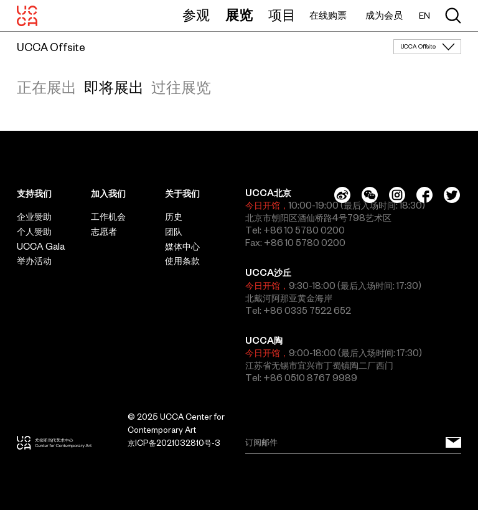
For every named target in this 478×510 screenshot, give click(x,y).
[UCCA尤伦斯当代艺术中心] (27, 15)
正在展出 (47, 87)
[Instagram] (397, 195)
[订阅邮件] (453, 443)
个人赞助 (34, 231)
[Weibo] (342, 195)
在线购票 (328, 15)
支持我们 (34, 193)
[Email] (353, 443)
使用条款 (182, 261)
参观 (196, 15)
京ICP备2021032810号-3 (174, 443)
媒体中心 (182, 246)
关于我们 (182, 193)
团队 (173, 231)
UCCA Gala (41, 246)
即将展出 (114, 87)
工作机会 (108, 216)
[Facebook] (424, 195)
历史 (173, 216)
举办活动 (34, 261)
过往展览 (181, 87)
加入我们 (108, 193)
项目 (282, 15)
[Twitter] (452, 195)
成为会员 (384, 15)
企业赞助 (34, 216)
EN (424, 16)
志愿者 (104, 231)
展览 (239, 15)
